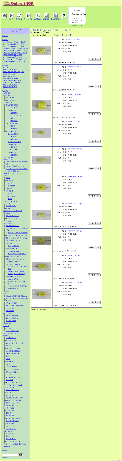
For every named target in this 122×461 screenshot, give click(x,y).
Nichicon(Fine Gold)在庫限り (17, 254)
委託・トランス (11, 100)
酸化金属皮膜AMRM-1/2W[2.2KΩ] (14, 72)
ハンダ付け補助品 (11, 367)
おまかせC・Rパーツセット (12, 173)
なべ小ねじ (9, 392)
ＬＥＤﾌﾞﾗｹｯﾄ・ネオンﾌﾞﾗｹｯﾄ (15, 343)
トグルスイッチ (11, 328)
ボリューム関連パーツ (13, 372)
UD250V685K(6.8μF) (74, 67)
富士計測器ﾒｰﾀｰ (11, 206)
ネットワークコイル (12, 421)
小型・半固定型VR (12, 318)
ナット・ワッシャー (12, 390)
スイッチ (6, 326)
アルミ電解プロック (12, 226)
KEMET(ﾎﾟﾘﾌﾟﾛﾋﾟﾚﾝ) (14, 276)
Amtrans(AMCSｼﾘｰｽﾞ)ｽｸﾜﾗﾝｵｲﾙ (17, 286)
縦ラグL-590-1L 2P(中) (10, 85)
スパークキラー (11, 291)
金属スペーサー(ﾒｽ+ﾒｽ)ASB (14, 398)
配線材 (8, 359)
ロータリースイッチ (9, 333)
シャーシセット (8, 157)
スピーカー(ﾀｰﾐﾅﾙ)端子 (13, 348)
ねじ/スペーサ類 (8, 387)
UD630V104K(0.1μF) (74, 255)
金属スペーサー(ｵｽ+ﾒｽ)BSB (14, 400)
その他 (8, 208)
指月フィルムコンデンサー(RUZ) (16, 238)
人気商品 (5, 65)
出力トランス (10, 410)
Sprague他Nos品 (13, 288)
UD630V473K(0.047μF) (75, 203)
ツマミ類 (8, 374)
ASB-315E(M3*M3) (9, 76)
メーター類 (6, 203)
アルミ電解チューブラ (13, 240)
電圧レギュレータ (11, 218)
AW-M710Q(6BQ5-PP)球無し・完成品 (15, 53)
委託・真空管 (10, 97)
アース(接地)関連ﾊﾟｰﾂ (13, 353)
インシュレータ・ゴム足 (13, 382)
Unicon (10, 243)
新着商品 (5, 40)
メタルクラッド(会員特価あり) (15, 305)
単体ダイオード (11, 213)
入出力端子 (9, 346)
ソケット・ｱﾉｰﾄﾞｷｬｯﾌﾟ (10, 201)
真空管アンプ (7, 102)
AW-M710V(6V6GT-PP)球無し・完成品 (15, 50)
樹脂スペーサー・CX (12, 403)
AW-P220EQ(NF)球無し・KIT (12, 55)
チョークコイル (11, 415)
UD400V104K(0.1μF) (74, 121)
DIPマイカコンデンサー (13, 256)
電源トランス (10, 413)
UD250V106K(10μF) (74, 94)
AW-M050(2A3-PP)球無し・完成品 (14, 42)
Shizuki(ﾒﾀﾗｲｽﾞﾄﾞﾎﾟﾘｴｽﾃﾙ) (16, 271)
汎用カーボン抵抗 (11, 303)
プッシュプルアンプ (14, 115)
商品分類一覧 (37, 30)
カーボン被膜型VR (12, 315)
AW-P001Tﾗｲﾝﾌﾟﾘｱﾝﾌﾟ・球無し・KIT (14, 59)
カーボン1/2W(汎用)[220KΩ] (12, 80)
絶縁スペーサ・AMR (12, 405)
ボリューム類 (7, 313)
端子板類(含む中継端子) (13, 351)
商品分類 (5, 91)
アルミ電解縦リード (12, 248)
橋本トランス (7, 431)
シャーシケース (8, 159)
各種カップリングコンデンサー (16, 259)
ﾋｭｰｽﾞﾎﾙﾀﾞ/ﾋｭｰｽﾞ (11, 338)
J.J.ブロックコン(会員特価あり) (18, 233)
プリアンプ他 (12, 150)
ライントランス (11, 429)
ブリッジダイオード (12, 216)
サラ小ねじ (9, 395)
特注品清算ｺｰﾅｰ (8, 446)
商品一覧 (5, 450)
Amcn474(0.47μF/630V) (10, 78)
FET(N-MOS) (10, 221)
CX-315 (5, 67)
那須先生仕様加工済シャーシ (15, 166)
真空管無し (14, 113)
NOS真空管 (9, 191)
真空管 (5, 175)
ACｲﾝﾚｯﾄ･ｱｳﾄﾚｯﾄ (11, 340)
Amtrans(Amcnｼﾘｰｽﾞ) (14, 264)
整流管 (10, 188)
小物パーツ (6, 335)
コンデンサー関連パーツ (13, 369)
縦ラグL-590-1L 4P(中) (10, 87)
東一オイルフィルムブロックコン (16, 235)
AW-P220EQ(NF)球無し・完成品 (13, 44)
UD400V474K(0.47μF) (75, 176)
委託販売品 (6, 95)
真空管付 (13, 110)
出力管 (10, 183)
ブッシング (9, 380)
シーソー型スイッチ (12, 331)
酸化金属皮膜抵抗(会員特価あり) (16, 296)
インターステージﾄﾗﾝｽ (13, 418)
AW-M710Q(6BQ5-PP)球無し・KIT (14, 61)
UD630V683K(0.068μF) (75, 231)
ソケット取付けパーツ (13, 377)
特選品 (8, 178)
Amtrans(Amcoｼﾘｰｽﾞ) (14, 261)
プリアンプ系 (12, 123)
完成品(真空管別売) (12, 105)
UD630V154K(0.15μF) (75, 282)
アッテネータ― (11, 423)
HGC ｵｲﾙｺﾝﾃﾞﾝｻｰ (13, 279)
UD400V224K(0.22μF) (75, 149)
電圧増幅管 (11, 186)
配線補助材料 (10, 361)
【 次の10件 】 (66, 35)
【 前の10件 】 (56, 35)
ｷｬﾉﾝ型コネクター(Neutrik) (14, 385)
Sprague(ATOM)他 (13, 246)
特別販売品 (6, 93)
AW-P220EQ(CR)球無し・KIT (12, 57)
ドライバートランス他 (13, 441)
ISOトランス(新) (8, 408)
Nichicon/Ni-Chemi (13, 251)
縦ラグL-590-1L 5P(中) (10, 70)
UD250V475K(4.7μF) (74, 39)
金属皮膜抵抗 (10, 311)
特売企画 (5, 36)
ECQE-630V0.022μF (9, 74)
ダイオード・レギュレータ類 (12, 211)
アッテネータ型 (11, 321)
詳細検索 (5, 457)
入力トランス (10, 426)
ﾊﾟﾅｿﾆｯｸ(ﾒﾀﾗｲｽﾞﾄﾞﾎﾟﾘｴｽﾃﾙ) (16, 274)
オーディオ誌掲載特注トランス (16, 444)
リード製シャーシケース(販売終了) (17, 169)
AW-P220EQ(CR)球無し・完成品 (13, 46)
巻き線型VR (9, 323)
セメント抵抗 (10, 308)
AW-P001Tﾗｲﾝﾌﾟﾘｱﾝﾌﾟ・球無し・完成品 (15, 48)
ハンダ (8, 364)
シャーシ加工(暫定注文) (11, 171)
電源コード (9, 356)
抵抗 (4, 293)
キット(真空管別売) (12, 131)
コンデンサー (7, 223)
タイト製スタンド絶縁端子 (11, 82)
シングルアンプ (13, 108)
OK (82, 20)
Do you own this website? (75, 20)
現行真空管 (9, 180)
